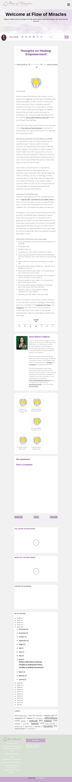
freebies (48, 720)
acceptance (39, 718)
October (22, 637)
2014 (18, 698)
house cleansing (50, 723)
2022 (19, 627)
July (20, 648)
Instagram (32, 364)
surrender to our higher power (42, 199)
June (20, 652)
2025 (19, 620)
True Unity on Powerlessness (31, 128)
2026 (19, 618)
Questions (19, 718)
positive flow (18, 726)
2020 (19, 685)
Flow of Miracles (40, 778)
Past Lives (39, 715)
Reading (29, 718)
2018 (18, 689)
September (23, 641)
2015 (18, 696)
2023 (19, 625)
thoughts (48, 726)
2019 (18, 687)
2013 (18, 700)
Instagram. (20, 308)
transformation (20, 728)
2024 (19, 622)
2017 (18, 692)
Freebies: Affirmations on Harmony (30, 662)
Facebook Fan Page (43, 305)
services (37, 726)
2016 (18, 694)
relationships (28, 726)
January (21, 679)
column (23, 721)
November (22, 633)
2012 (18, 702)
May (20, 656)
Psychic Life (49, 715)
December (22, 629)
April (20, 659)
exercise (49, 64)
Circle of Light (33, 386)
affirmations (51, 717)
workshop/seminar (35, 384)
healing (55, 64)
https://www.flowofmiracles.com (40, 380)
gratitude (17, 723)
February (22, 676)
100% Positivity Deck (21, 715)
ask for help (26, 199)
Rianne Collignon (22, 64)
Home (36, 517)
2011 (18, 705)
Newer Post (18, 517)
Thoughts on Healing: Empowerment (31, 667)
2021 (18, 683)
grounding (26, 723)
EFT (30, 715)
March (21, 672)
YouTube (49, 362)
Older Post (54, 517)
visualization (31, 728)
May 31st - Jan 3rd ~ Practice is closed (33, 746)
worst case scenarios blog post (37, 117)
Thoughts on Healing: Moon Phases (30, 664)
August (21, 644)
